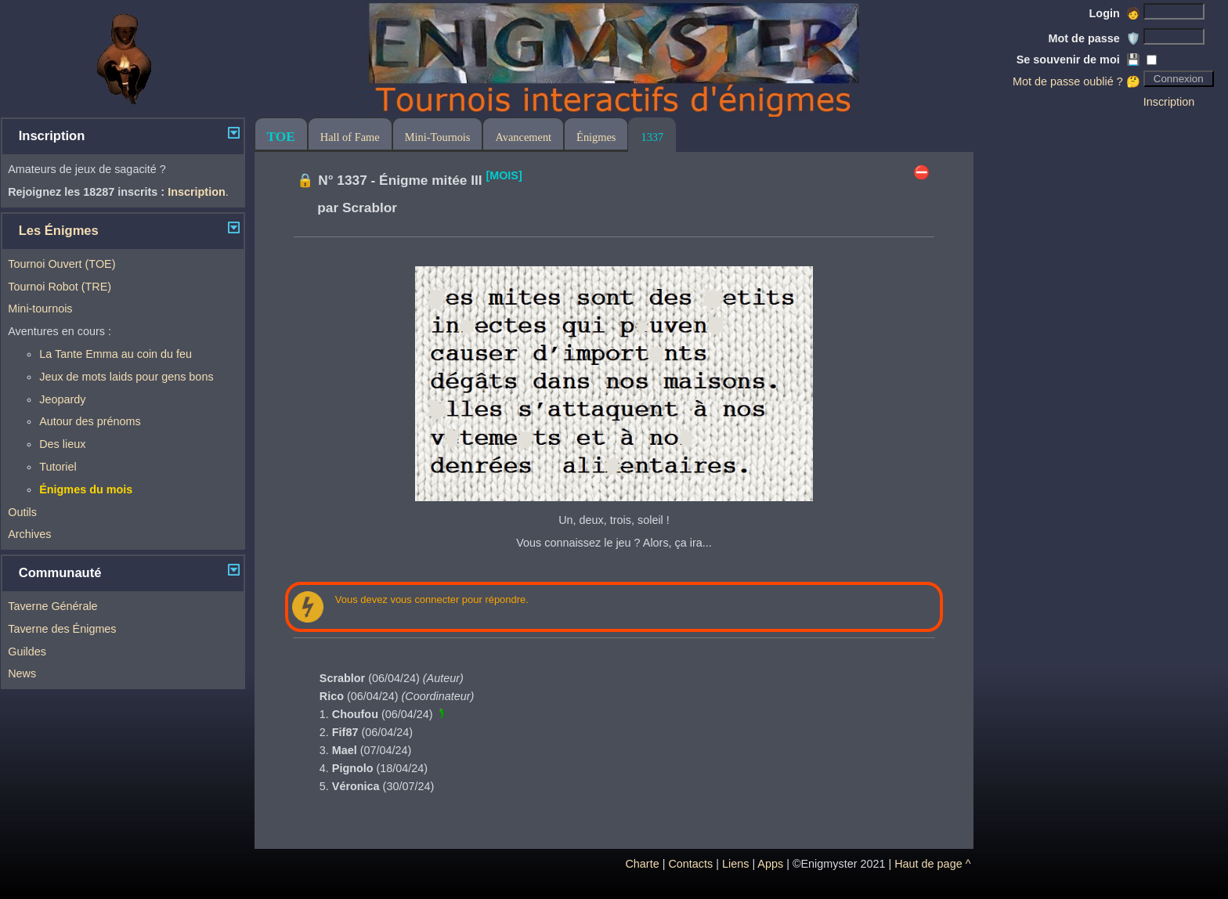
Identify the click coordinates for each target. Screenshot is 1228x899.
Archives (29, 534)
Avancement (523, 137)
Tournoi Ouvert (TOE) (61, 264)
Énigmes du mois (85, 489)
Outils (22, 512)
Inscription (1169, 102)
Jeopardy (62, 399)
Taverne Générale (52, 606)
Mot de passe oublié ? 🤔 (1076, 81)
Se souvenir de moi (1078, 59)
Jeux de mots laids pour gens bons (126, 376)
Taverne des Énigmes (62, 629)
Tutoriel (57, 466)
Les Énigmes (59, 230)
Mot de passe (1094, 38)
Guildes (27, 651)
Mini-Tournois (438, 137)
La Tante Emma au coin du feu (115, 354)
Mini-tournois (40, 308)
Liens (735, 863)
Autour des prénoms (90, 421)
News (22, 673)
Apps (770, 863)
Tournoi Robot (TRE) (59, 286)
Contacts (690, 863)
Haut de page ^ (932, 863)
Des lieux (62, 444)
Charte (642, 863)
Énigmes (596, 137)
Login (1114, 13)
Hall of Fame (350, 137)
